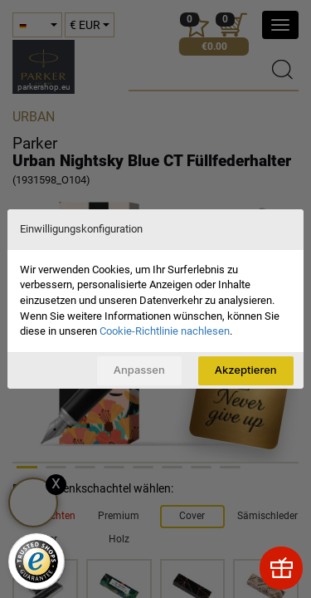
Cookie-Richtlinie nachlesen (165, 331)
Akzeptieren (246, 369)
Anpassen (139, 369)
